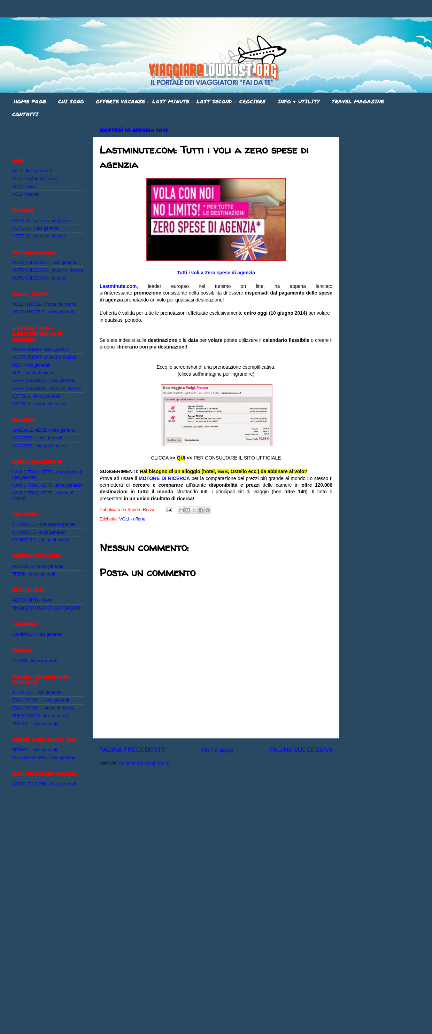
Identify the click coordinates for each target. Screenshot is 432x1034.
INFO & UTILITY (298, 101)
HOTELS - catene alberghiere (41, 220)
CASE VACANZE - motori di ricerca (46, 388)
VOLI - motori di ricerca (34, 178)
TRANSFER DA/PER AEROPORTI (46, 608)
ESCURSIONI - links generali (40, 700)
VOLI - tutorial (25, 194)
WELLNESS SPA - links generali (43, 757)
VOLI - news (24, 186)
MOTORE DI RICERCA (164, 478)
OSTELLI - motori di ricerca (38, 403)
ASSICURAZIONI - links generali (44, 784)
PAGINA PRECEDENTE (132, 749)
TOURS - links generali (34, 723)
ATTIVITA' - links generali (36, 692)
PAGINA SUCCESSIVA (301, 749)
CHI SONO (71, 101)
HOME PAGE (30, 101)
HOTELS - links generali (35, 228)
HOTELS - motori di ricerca (38, 236)
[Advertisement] (53, 136)
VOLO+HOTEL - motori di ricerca (44, 304)
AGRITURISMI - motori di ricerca (44, 357)
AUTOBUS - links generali (37, 566)
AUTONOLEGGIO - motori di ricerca (47, 270)
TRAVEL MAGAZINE (358, 101)
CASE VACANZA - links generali (43, 380)
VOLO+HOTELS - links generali (43, 312)
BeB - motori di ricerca (34, 372)
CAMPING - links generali (37, 634)
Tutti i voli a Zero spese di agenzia (216, 272)
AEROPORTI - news (32, 600)
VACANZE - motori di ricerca (40, 446)
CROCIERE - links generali (38, 532)
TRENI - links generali (33, 574)
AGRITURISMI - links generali (41, 349)
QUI (181, 458)
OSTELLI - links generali (36, 396)
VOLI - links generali (32, 171)
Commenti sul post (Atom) (144, 763)
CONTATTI (25, 114)
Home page (217, 749)
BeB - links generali (31, 365)
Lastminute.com (118, 286)
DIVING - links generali (34, 660)
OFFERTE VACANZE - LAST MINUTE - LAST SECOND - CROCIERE (180, 101)
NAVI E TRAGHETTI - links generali (47, 485)
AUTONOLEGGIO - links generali (44, 262)
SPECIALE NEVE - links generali (44, 430)
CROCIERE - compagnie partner (44, 524)
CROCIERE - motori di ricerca (41, 540)
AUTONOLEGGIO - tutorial (38, 278)
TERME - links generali (34, 749)
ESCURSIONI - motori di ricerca (43, 708)
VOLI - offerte (132, 519)
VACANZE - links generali (37, 438)
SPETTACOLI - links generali (40, 715)
